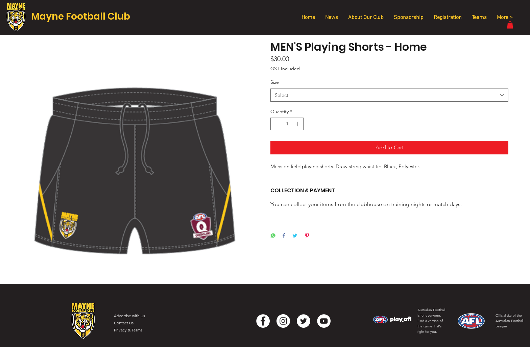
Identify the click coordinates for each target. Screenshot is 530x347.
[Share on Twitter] (294, 236)
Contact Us (124, 322)
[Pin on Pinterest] (307, 236)
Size (274, 82)
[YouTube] (324, 321)
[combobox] (389, 95)
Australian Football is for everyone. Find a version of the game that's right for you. (431, 321)
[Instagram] (283, 321)
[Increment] (298, 124)
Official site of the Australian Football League (509, 320)
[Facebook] (263, 321)
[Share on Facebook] (284, 236)
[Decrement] (275, 124)
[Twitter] (303, 321)
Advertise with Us (129, 315)
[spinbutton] (287, 124)
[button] (510, 24)
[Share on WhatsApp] (273, 236)
